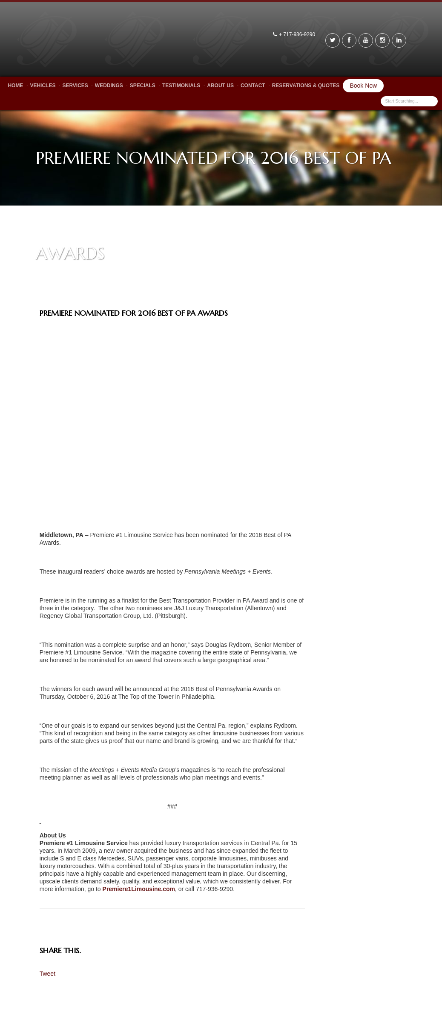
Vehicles (42, 85)
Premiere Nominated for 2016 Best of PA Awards (134, 313)
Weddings (109, 85)
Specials (142, 85)
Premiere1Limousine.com (139, 889)
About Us (220, 85)
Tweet (47, 973)
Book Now (363, 85)
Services (75, 85)
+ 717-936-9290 (297, 34)
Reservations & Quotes (306, 85)
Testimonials (181, 85)
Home (15, 85)
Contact (253, 85)
